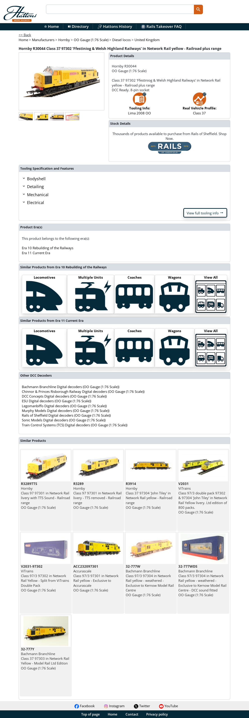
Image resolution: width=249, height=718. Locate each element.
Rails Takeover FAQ (161, 26)
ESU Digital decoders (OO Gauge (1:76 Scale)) (56, 401)
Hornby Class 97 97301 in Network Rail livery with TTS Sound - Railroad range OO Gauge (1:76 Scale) (45, 495)
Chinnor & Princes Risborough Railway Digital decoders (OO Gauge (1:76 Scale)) (83, 391)
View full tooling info (205, 213)
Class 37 (199, 105)
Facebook (84, 706)
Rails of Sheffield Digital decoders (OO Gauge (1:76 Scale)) (66, 415)
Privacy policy (157, 714)
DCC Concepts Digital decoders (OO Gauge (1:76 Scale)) (64, 396)
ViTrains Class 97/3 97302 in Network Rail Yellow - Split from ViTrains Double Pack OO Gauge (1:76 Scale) (45, 578)
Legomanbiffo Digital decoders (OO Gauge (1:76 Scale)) (64, 406)
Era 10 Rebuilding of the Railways (47, 248)
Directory (78, 26)
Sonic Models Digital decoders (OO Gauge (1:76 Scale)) (63, 420)
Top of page (90, 714)
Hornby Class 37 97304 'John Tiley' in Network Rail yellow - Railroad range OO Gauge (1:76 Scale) (149, 495)
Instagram (114, 706)
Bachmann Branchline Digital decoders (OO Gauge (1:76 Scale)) (70, 387)
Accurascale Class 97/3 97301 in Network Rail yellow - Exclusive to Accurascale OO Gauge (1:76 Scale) (96, 578)
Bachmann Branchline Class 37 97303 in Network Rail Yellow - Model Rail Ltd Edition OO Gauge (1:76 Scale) (45, 658)
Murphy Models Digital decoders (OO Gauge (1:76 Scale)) (65, 410)
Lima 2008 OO (139, 105)
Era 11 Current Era (36, 253)
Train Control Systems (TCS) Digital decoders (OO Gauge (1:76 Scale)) (74, 425)
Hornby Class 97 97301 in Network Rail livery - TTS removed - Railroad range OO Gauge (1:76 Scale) (97, 495)
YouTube (168, 706)
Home (51, 26)
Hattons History (115, 26)
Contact (132, 714)
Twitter (142, 706)
